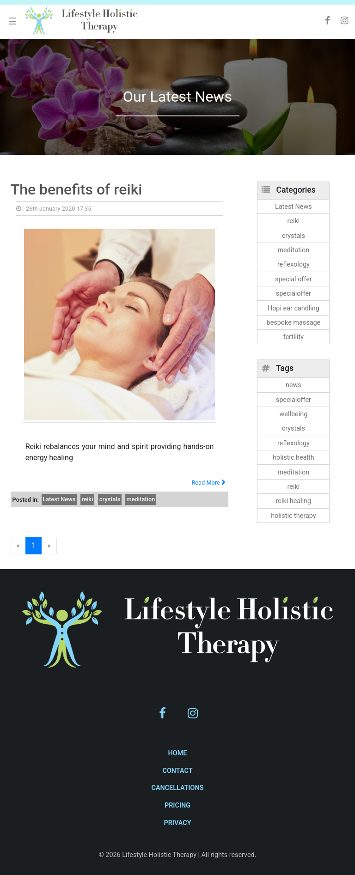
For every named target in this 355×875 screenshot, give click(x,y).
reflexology (293, 264)
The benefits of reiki (76, 189)
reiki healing (294, 501)
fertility (293, 337)
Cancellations (177, 788)
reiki (87, 499)
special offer (293, 279)
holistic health (293, 458)
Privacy (177, 823)
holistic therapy (293, 516)
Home (177, 753)
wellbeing (294, 414)
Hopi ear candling (293, 308)
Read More (208, 482)
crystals (109, 499)
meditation (141, 499)
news (293, 385)
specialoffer (293, 294)
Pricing (177, 805)
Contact (177, 771)
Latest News (59, 499)
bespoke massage (294, 323)
